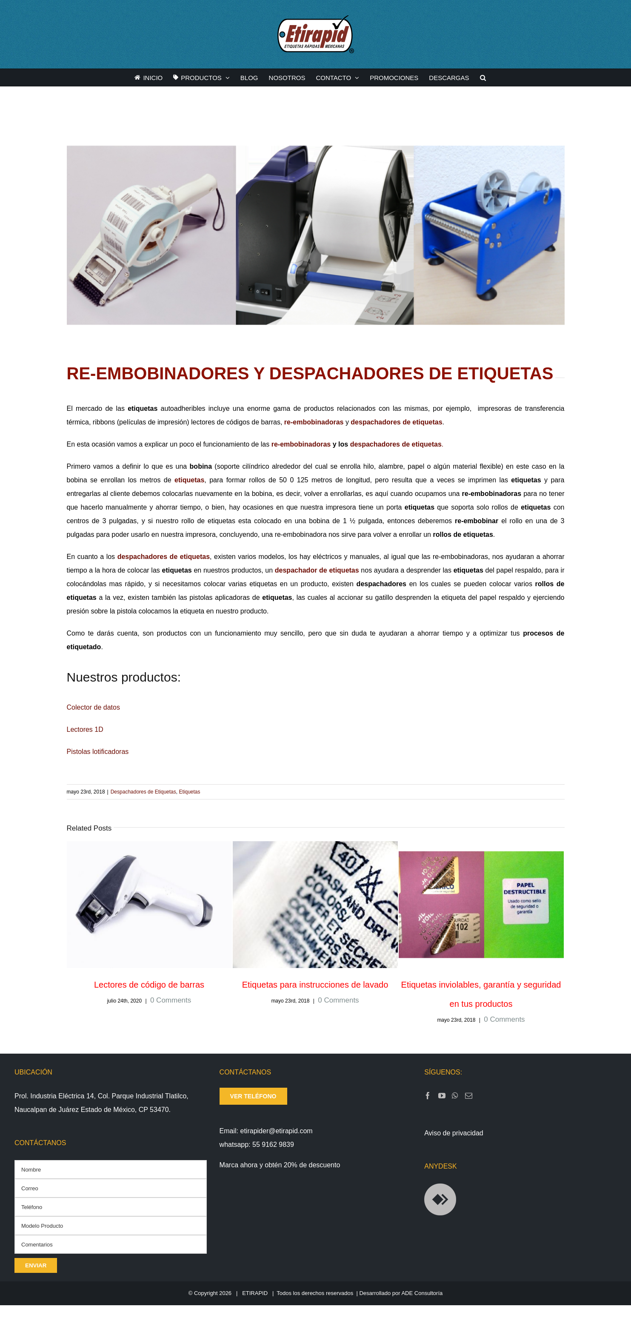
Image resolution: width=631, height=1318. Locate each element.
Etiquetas (189, 792)
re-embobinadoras (314, 422)
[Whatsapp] (455, 1095)
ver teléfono (253, 1096)
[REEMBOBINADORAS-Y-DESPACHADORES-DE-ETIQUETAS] (316, 235)
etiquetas (189, 480)
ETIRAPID (255, 1293)
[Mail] (468, 1095)
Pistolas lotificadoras (98, 751)
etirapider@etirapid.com (276, 1131)
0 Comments (170, 1000)
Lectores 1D (85, 729)
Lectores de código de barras (149, 984)
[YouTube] (441, 1095)
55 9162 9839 (273, 1144)
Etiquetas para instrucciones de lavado (315, 984)
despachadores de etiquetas (396, 422)
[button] (483, 77)
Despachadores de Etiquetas (143, 792)
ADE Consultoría (422, 1293)
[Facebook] (427, 1095)
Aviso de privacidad (453, 1133)
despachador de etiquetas (317, 570)
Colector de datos (93, 707)
